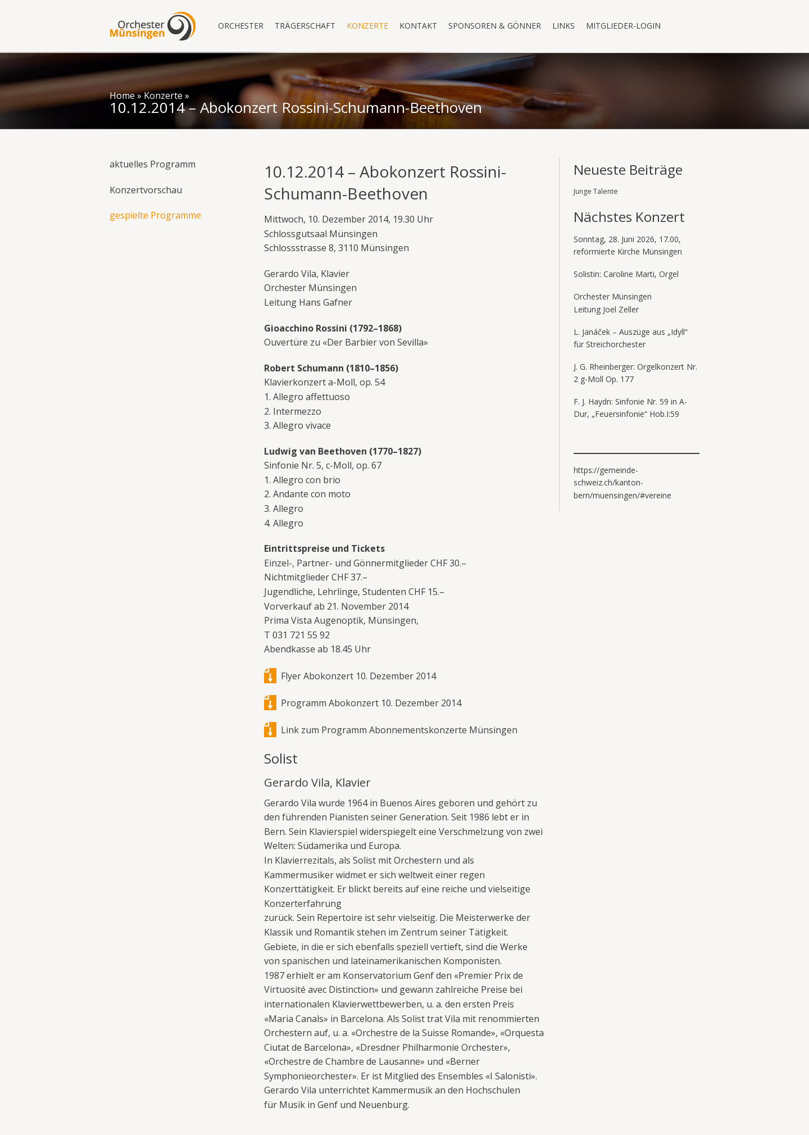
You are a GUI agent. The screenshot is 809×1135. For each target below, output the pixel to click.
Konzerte (367, 25)
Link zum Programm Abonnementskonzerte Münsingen (399, 730)
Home (122, 95)
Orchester (240, 25)
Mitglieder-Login (623, 25)
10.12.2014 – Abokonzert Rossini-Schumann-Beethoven (296, 107)
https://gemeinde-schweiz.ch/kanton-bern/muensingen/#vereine (622, 483)
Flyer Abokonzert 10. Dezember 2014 (358, 676)
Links (563, 25)
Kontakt (418, 25)
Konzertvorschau (146, 190)
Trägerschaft (305, 25)
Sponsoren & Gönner (494, 25)
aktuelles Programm (153, 164)
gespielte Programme (155, 215)
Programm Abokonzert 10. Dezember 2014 (371, 703)
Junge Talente (596, 191)
